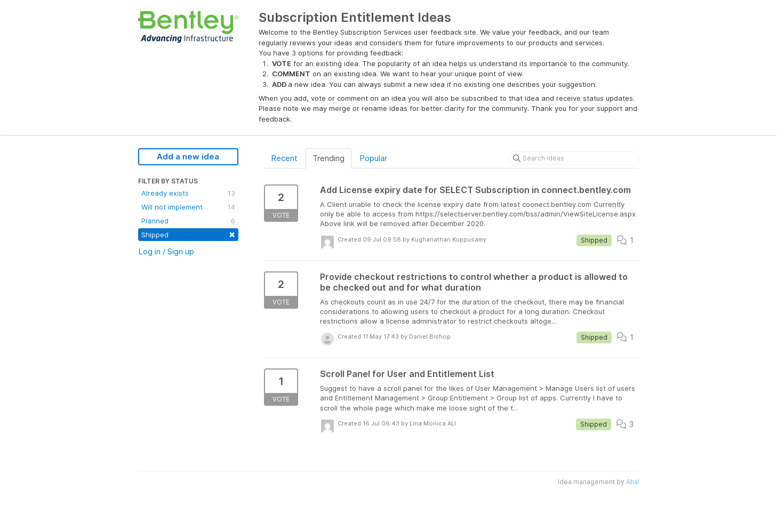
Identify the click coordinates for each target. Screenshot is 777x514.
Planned (188, 220)
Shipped (188, 233)
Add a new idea (188, 156)
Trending (329, 158)
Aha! (632, 482)
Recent (284, 158)
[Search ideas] (574, 158)
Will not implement (188, 207)
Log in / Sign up (166, 251)
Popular (373, 158)
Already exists (188, 193)
